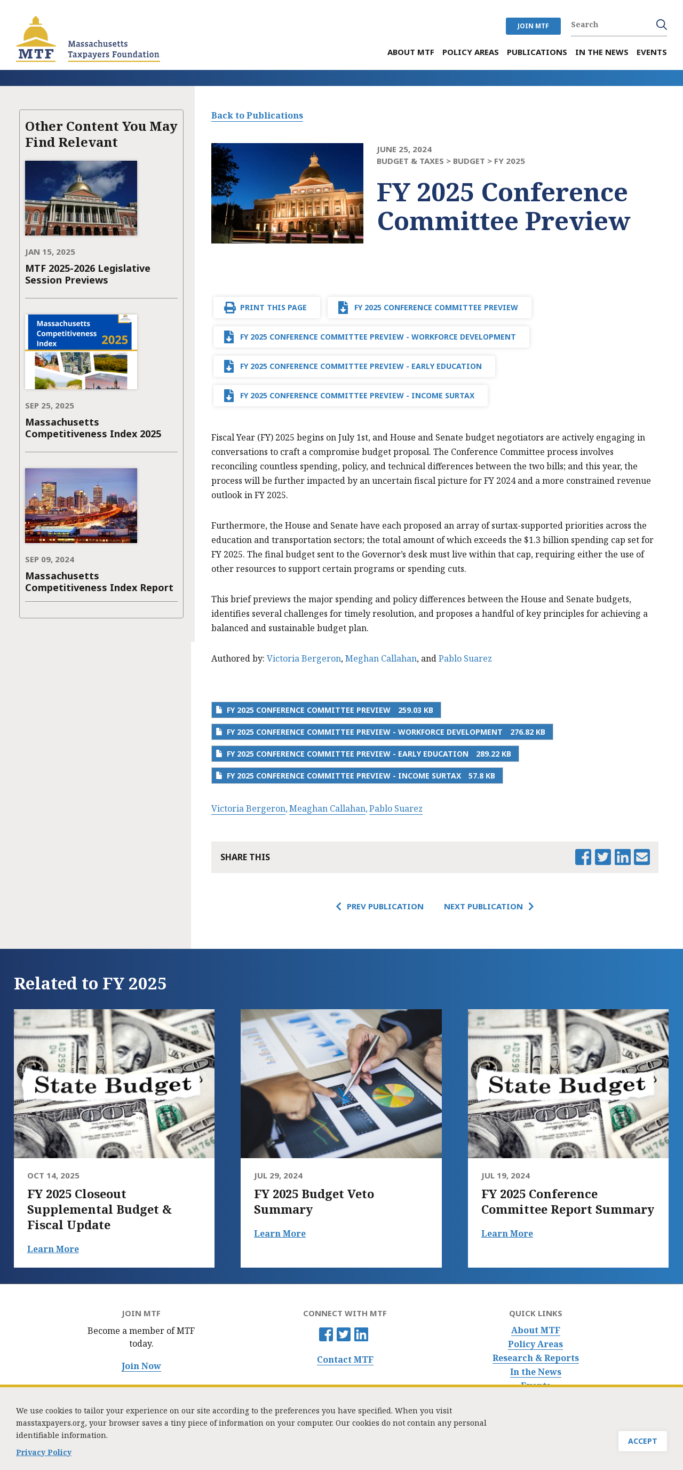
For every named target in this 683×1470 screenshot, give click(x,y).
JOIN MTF (533, 25)
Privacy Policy (44, 1454)
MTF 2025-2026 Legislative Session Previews (87, 274)
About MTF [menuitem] (410, 52)
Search (661, 24)
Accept (642, 1443)
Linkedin (361, 1334)
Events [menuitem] (652, 52)
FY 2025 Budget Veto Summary (314, 1201)
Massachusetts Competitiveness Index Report (99, 581)
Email (642, 857)
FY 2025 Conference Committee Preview (436, 307)
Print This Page (273, 307)
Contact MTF (345, 1359)
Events (536, 1386)
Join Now (141, 1366)
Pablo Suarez (465, 658)
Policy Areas (535, 1344)
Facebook (326, 1334)
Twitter (343, 1334)
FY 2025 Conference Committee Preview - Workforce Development (378, 337)
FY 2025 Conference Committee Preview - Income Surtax (357, 395)
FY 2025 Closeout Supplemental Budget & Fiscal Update (99, 1209)
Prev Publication (385, 906)
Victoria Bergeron (304, 658)
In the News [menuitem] (602, 52)
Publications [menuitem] (537, 52)
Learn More (53, 1249)
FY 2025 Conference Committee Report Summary (567, 1201)
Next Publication (483, 906)
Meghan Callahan (381, 658)
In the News (535, 1372)
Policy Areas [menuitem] (470, 52)
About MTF (535, 1330)
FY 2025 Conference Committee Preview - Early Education (361, 366)
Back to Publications (257, 115)
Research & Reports (536, 1358)
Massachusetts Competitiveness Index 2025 (93, 427)
